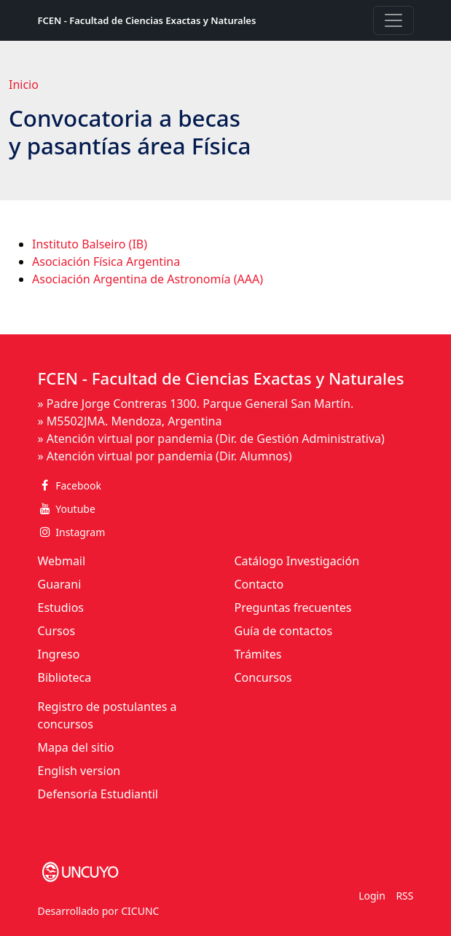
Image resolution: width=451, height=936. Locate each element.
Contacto (259, 584)
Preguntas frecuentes (293, 607)
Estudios (61, 607)
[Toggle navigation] (393, 20)
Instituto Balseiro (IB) (89, 244)
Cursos (57, 631)
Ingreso (59, 654)
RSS (404, 895)
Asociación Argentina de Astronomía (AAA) (147, 279)
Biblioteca (65, 677)
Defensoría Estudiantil (98, 794)
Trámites (258, 654)
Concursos (263, 677)
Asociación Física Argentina (106, 261)
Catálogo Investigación (297, 561)
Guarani (60, 584)
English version (79, 771)
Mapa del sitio (76, 747)
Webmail (62, 561)
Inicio (24, 84)
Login (371, 895)
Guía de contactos (284, 631)
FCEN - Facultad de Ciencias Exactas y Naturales (147, 20)
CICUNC (140, 911)
